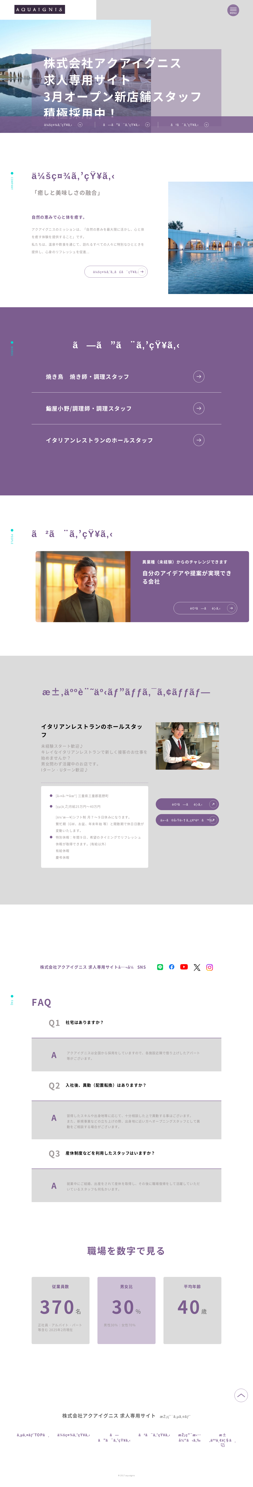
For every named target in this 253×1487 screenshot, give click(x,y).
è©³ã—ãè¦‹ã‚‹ (194, 804)
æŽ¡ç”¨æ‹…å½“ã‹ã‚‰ (189, 1437)
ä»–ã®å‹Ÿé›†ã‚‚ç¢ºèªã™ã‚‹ (188, 820)
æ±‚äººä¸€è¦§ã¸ (222, 1439)
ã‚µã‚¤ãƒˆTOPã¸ (33, 1434)
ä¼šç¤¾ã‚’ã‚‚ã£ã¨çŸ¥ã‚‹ (119, 272)
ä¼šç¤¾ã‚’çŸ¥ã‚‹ (58, 124)
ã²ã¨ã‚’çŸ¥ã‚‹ (185, 124)
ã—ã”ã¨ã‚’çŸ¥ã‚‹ (114, 1437)
